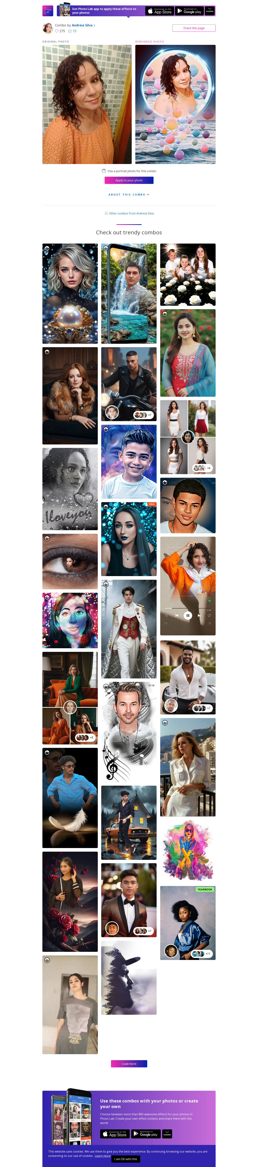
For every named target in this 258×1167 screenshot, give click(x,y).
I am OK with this (125, 1159)
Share (194, 28)
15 (72, 31)
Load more (129, 1064)
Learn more (103, 1156)
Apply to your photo (129, 180)
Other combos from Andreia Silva (129, 213)
